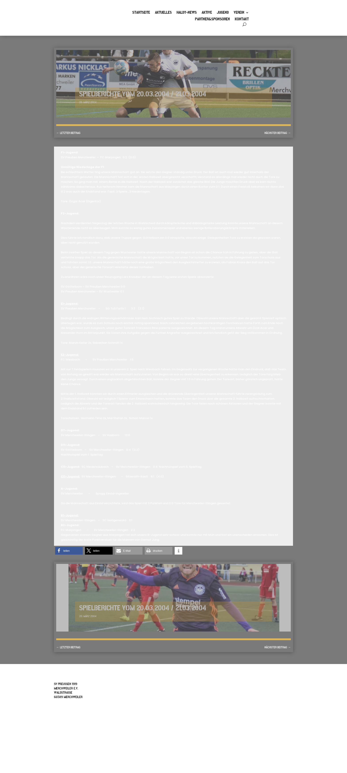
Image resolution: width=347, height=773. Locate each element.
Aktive (207, 13)
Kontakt (242, 20)
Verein (239, 13)
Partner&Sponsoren (212, 20)
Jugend (223, 13)
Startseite (141, 13)
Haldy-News (187, 13)
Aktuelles (163, 13)
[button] (69, 551)
